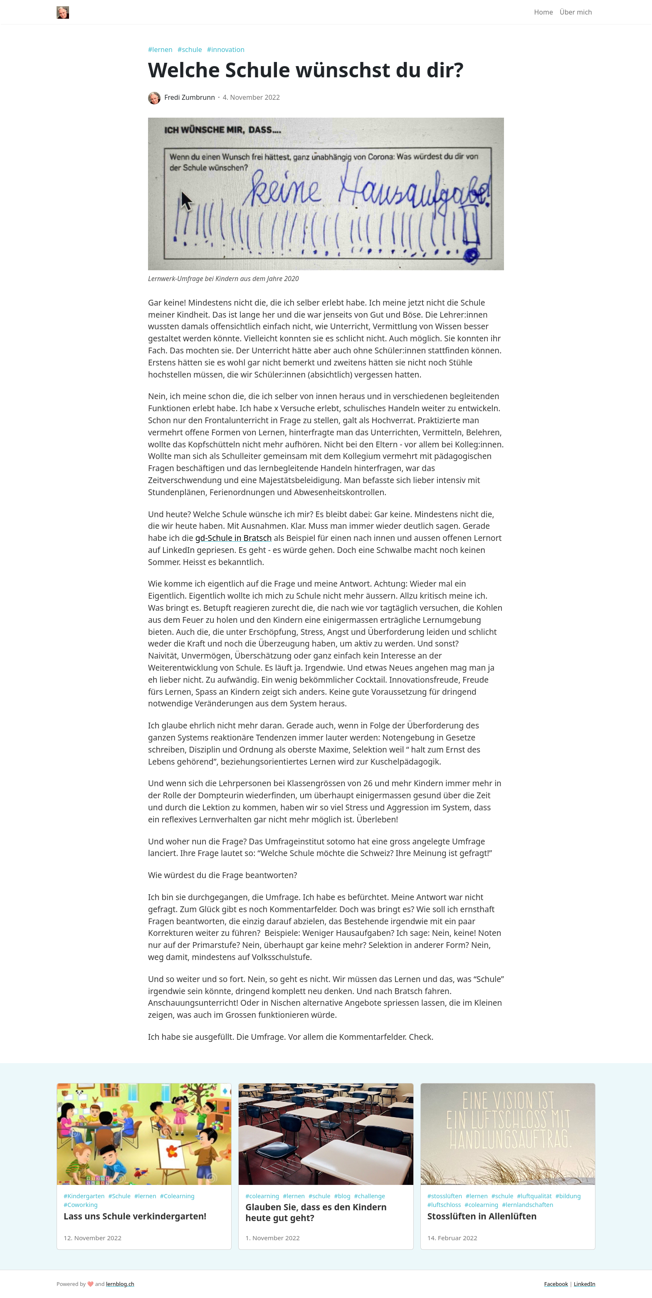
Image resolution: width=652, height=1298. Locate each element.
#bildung (568, 1196)
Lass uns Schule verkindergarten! (135, 1216)
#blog (342, 1196)
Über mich (576, 12)
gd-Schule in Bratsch (233, 537)
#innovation (225, 49)
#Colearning (177, 1196)
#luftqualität (534, 1196)
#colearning (262, 1196)
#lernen (160, 49)
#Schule (119, 1196)
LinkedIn (584, 1284)
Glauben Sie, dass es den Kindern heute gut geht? (316, 1212)
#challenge (369, 1196)
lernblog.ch (120, 1284)
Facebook (556, 1284)
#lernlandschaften (527, 1205)
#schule (190, 49)
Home (543, 12)
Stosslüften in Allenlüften (482, 1216)
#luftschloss (444, 1205)
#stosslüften (444, 1196)
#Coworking (81, 1205)
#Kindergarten (84, 1196)
